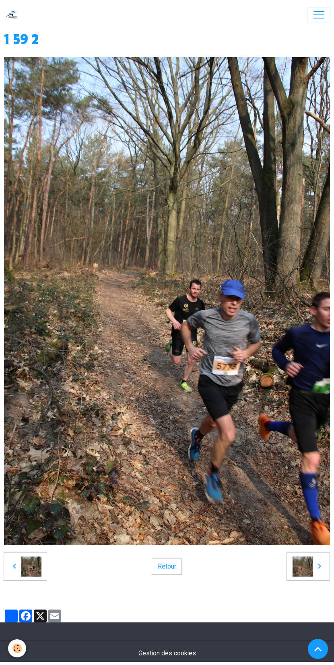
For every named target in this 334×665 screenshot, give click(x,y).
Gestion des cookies (167, 653)
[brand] (13, 15)
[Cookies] (17, 648)
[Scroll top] (318, 649)
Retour (167, 566)
